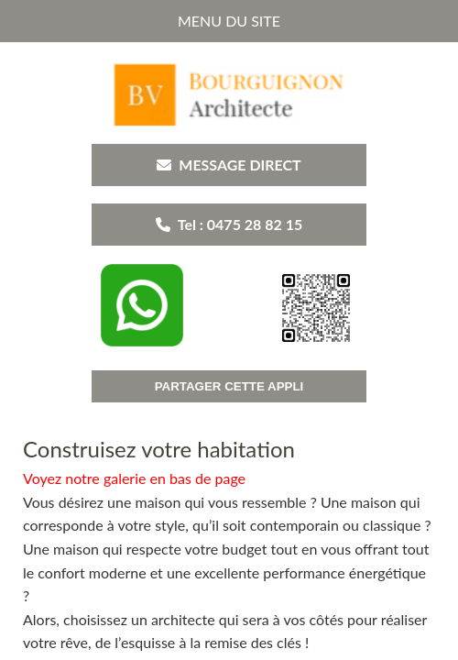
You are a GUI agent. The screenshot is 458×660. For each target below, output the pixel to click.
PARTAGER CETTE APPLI (229, 386)
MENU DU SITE (229, 20)
